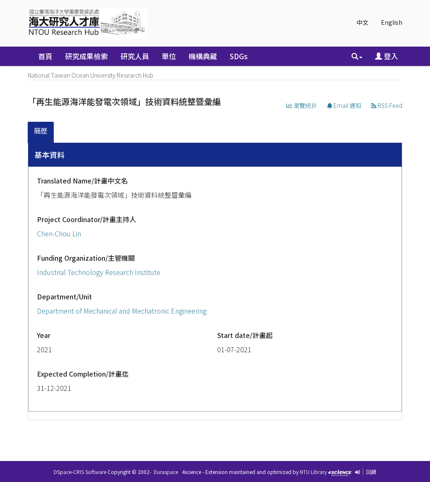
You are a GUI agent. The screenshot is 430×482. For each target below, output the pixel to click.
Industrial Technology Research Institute (98, 272)
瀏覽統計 (301, 105)
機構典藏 (203, 56)
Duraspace (166, 471)
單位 (169, 56)
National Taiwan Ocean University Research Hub (90, 75)
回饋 (371, 471)
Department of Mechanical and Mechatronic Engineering (122, 311)
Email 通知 (344, 105)
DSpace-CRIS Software (80, 471)
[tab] (41, 132)
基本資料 (49, 154)
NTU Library (313, 471)
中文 (362, 22)
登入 (386, 56)
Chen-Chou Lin (59, 233)
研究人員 (135, 56)
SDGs (239, 56)
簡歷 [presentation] (40, 131)
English (391, 22)
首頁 (45, 56)
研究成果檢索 (86, 56)
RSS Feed (386, 105)
